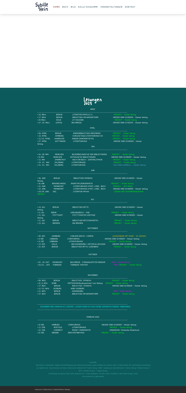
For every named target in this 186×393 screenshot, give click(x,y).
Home (56, 7)
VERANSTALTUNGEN (111, 7)
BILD (73, 7)
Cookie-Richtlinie (58, 389)
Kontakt (130, 7)
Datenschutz (48, 389)
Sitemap (67, 389)
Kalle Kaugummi (88, 7)
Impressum (38, 389)
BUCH (65, 7)
